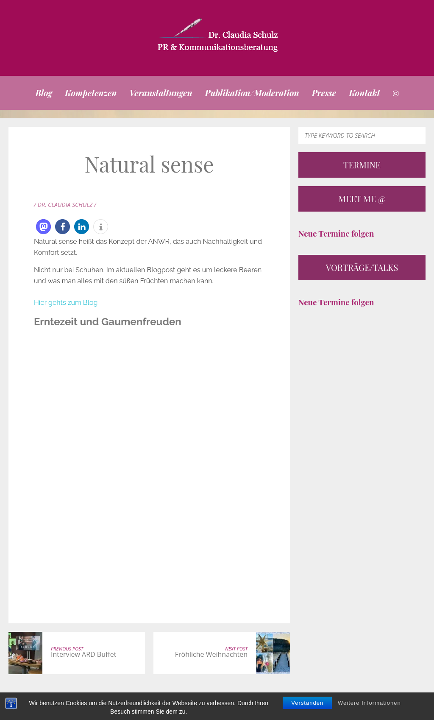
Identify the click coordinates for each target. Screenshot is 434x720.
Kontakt (364, 92)
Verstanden (307, 703)
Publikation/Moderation (252, 92)
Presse (324, 92)
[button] (43, 226)
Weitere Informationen (369, 703)
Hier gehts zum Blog (65, 303)
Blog (43, 92)
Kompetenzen (91, 92)
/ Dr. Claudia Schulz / (65, 205)
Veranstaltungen (160, 92)
